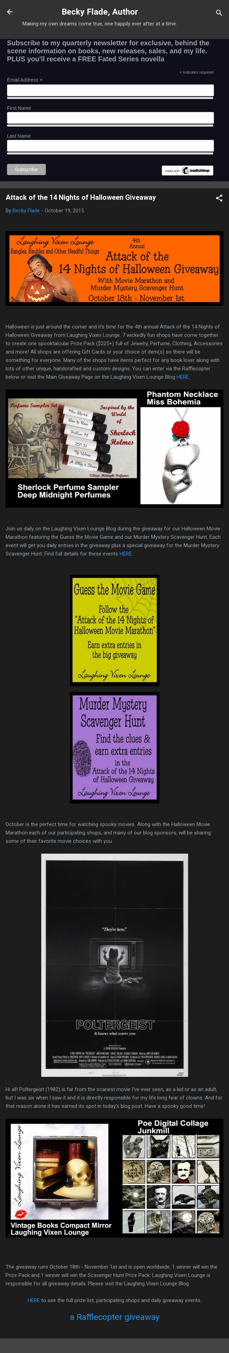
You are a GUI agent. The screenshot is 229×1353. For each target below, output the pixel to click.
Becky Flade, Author (100, 12)
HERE (183, 377)
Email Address (25, 80)
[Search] (219, 14)
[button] (219, 199)
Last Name (19, 136)
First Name (19, 108)
